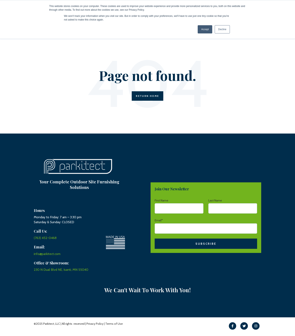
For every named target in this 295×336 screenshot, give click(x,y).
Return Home (147, 95)
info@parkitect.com (47, 254)
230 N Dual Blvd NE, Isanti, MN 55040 (61, 270)
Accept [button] (205, 29)
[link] (232, 326)
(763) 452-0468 (45, 238)
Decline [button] (222, 29)
